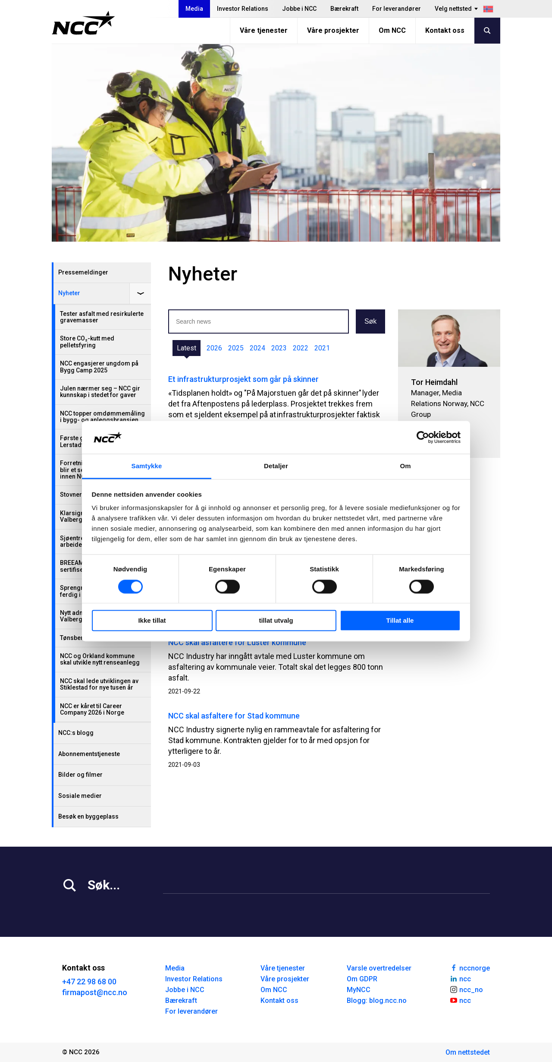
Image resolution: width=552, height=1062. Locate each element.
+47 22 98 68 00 (89, 981)
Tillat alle (400, 620)
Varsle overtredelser (379, 968)
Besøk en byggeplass (88, 816)
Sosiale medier (80, 795)
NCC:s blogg (76, 732)
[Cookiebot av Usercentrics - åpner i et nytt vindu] (423, 437)
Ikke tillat (152, 620)
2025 (236, 348)
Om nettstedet (467, 1052)
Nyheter (69, 293)
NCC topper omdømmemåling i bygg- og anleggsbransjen (102, 416)
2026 (214, 348)
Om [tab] (405, 466)
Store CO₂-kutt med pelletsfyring (87, 341)
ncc (460, 978)
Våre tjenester (264, 30)
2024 (257, 348)
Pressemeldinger (83, 272)
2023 (279, 348)
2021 (322, 348)
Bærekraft (344, 8)
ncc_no (466, 989)
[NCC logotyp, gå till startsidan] (83, 23)
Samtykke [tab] (147, 466)
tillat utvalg (276, 620)
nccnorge (469, 967)
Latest (186, 348)
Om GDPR (362, 979)
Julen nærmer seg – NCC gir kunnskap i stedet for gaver (100, 391)
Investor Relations (242, 8)
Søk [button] (370, 321)
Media (194, 8)
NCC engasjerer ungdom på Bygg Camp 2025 (99, 366)
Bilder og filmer (80, 774)
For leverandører (396, 8)
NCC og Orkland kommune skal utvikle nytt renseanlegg (100, 659)
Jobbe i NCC (299, 8)
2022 (300, 348)
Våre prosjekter (333, 30)
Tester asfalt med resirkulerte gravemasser (102, 317)
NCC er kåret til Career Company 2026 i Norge (92, 709)
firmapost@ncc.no (94, 992)
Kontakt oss (444, 30)
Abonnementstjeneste (89, 753)
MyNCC (358, 990)
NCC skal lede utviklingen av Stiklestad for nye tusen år (99, 684)
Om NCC (392, 30)
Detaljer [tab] (276, 466)
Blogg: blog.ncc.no (377, 1000)
